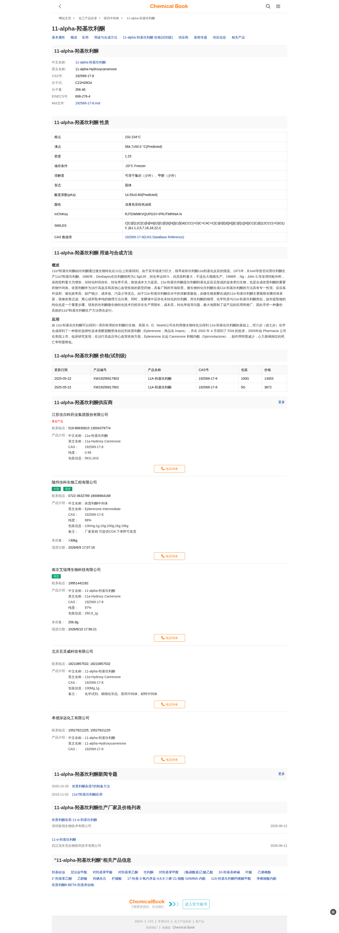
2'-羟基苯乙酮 (62, 878)
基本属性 (58, 37)
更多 (281, 402)
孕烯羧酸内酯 (266, 878)
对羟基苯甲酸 (103, 872)
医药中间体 (111, 18)
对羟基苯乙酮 (128, 872)
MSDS (139, 921)
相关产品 (238, 37)
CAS (150, 921)
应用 (85, 37)
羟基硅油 (58, 872)
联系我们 (151, 927)
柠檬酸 (117, 878)
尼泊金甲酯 (79, 872)
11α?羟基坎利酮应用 (87, 794)
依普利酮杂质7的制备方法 (91, 786)
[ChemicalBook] (169, 6)
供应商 (183, 37)
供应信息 (219, 37)
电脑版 (166, 927)
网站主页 (65, 18)
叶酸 (249, 872)
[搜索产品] (268, 6)
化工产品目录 (88, 18)
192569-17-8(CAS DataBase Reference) (154, 237)
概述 (74, 37)
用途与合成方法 (105, 37)
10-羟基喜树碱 (229, 872)
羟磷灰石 (99, 878)
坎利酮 (148, 872)
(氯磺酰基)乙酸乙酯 (198, 872)
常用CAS (164, 921)
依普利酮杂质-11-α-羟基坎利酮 (74, 820)
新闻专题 (200, 37)
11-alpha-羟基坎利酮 (141, 18)
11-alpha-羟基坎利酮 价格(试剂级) (148, 37)
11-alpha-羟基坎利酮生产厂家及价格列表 (97, 807)
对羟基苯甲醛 (169, 872)
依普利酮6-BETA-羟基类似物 (73, 884)
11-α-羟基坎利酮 (64, 839)
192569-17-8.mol (87, 103)
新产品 (200, 921)
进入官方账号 (196, 904)
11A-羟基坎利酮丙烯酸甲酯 (231, 878)
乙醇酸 (82, 878)
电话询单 (172, 469)
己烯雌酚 (264, 872)
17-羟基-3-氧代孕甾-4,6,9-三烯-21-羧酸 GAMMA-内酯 (166, 878)
